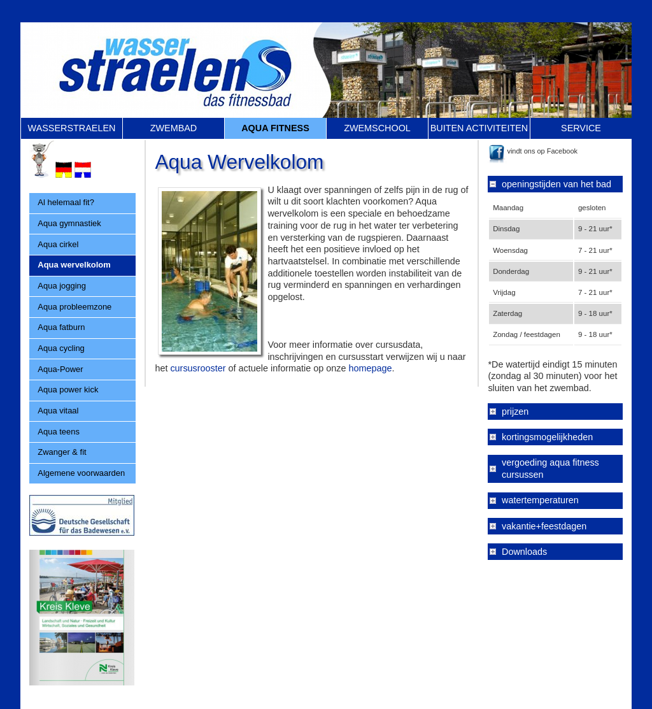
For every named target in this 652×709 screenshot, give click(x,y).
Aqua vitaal (58, 410)
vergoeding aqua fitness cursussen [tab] (550, 468)
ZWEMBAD (173, 128)
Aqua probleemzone (74, 307)
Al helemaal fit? (66, 202)
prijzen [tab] (515, 411)
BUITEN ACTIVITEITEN (479, 128)
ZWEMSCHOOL (377, 128)
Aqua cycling (61, 348)
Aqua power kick (68, 389)
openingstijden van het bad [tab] (556, 184)
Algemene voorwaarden (81, 473)
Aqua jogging (62, 285)
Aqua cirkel (58, 244)
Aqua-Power (60, 369)
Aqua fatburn (61, 327)
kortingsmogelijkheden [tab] (547, 437)
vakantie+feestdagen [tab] (544, 526)
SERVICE (581, 128)
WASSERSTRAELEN (72, 128)
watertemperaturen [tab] (540, 500)
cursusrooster (197, 368)
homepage (370, 368)
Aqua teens (59, 431)
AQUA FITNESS (275, 128)
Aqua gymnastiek (69, 223)
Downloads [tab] (524, 552)
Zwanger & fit (62, 452)
